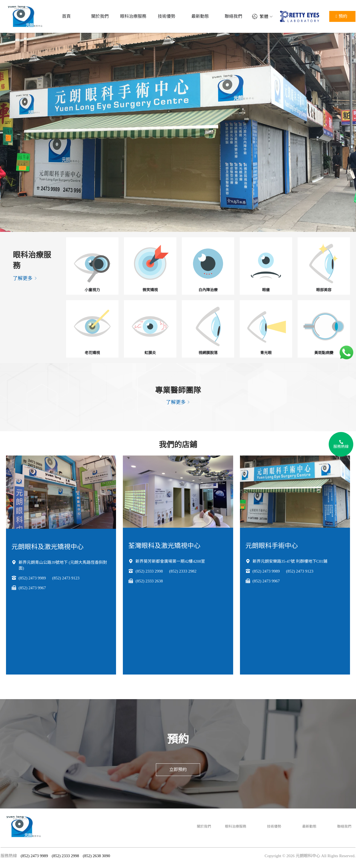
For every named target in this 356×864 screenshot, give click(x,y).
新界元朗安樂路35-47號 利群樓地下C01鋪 (290, 561)
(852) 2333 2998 (149, 571)
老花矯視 (92, 353)
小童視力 (92, 290)
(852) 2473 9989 (32, 578)
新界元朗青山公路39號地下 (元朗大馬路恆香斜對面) (63, 565)
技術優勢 (274, 826)
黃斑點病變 (323, 353)
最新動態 (309, 826)
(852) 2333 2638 (149, 581)
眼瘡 (266, 290)
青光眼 (266, 353)
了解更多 (25, 278)
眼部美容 (323, 290)
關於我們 (204, 826)
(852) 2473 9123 (65, 578)
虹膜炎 (150, 353)
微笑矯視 (150, 290)
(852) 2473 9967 (32, 588)
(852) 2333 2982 (182, 571)
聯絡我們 (344, 826)
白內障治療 (208, 290)
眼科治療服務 (235, 826)
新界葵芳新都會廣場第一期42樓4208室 (170, 561)
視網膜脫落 (208, 353)
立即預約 (178, 769)
